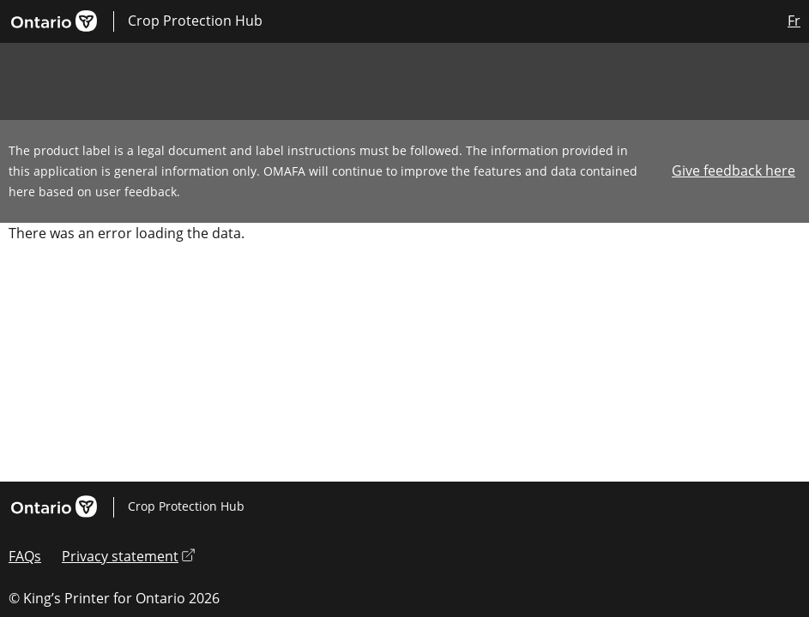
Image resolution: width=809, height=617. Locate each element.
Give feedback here (733, 170)
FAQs (25, 556)
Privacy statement (128, 556)
